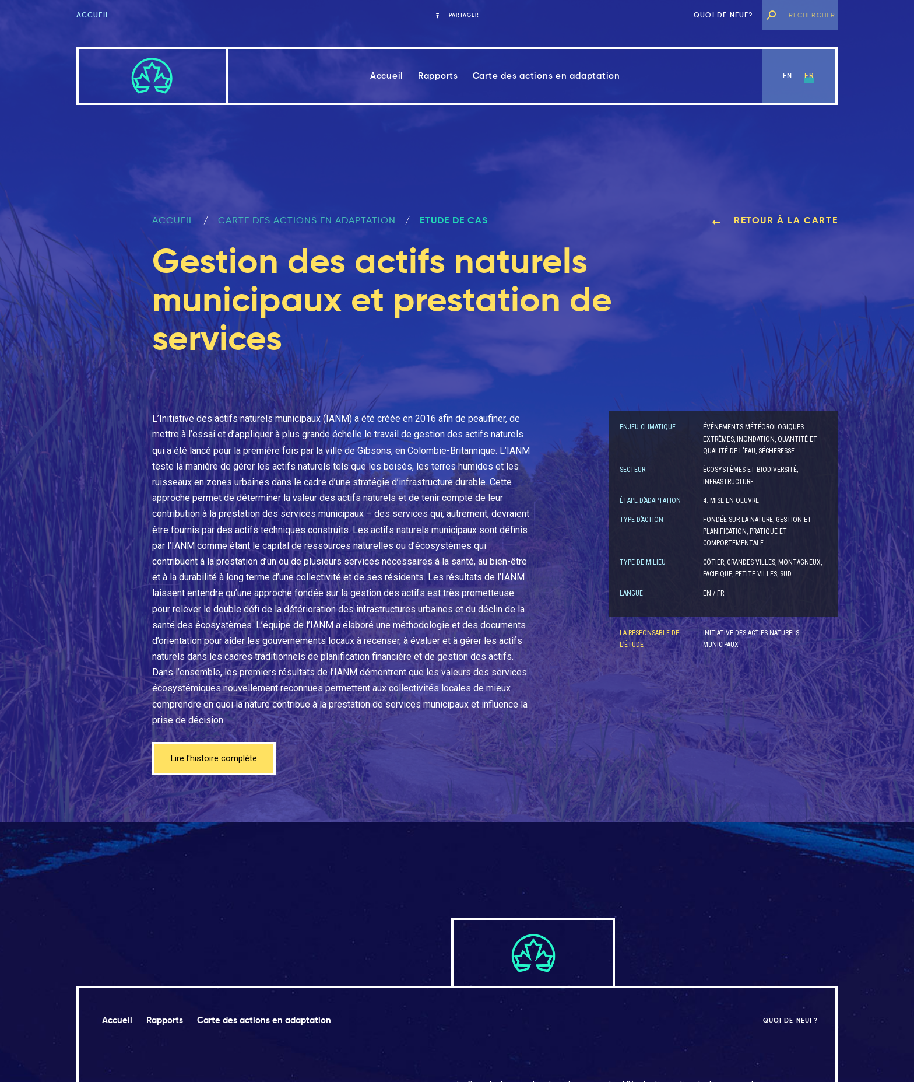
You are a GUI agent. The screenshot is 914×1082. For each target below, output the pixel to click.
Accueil (93, 14)
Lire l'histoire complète (218, 759)
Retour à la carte (775, 220)
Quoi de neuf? (724, 14)
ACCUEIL (173, 220)
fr (808, 75)
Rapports (438, 75)
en (787, 75)
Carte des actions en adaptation (546, 75)
